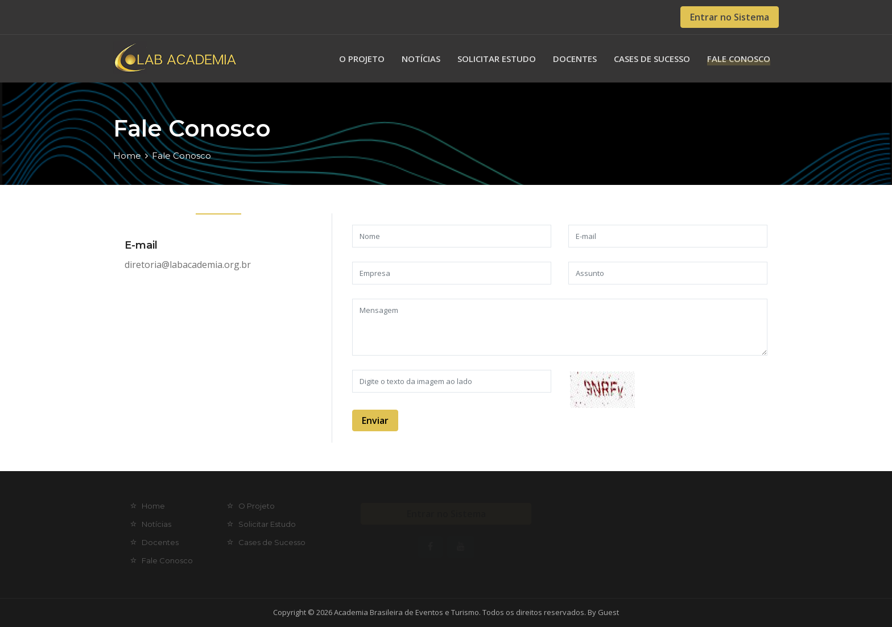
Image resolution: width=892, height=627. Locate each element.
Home (127, 155)
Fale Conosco (738, 58)
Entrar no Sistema (729, 17)
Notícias (421, 58)
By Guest (603, 612)
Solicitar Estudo (496, 58)
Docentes (575, 58)
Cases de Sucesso (652, 58)
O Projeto (362, 58)
